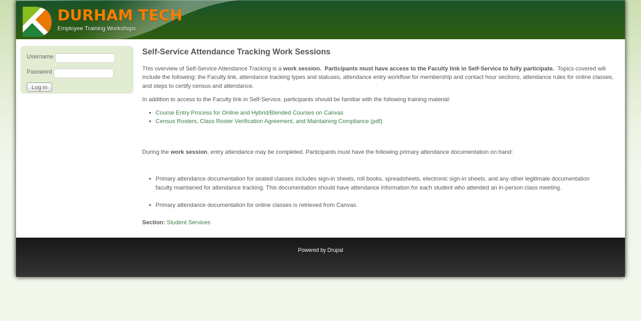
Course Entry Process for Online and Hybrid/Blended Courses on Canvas (250, 112)
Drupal (335, 250)
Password (39, 71)
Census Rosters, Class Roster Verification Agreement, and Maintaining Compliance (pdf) (269, 121)
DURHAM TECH (120, 15)
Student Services (189, 222)
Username (40, 56)
